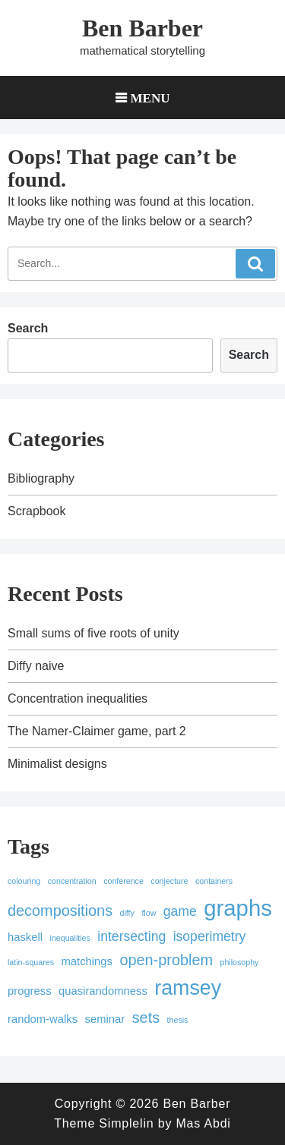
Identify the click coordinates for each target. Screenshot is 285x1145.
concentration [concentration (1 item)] (72, 880)
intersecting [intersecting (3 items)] (131, 936)
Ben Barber (142, 28)
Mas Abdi (203, 1123)
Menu (150, 97)
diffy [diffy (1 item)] (127, 912)
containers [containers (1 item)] (214, 880)
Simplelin (126, 1123)
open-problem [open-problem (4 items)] (166, 960)
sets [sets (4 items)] (146, 1017)
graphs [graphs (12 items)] (238, 907)
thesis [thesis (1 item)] (177, 1019)
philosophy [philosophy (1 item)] (239, 962)
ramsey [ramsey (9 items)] (187, 988)
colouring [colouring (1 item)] (24, 880)
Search (28, 328)
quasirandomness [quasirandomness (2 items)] (103, 991)
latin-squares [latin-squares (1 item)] (31, 962)
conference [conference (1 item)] (123, 880)
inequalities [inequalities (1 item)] (70, 937)
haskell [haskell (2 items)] (25, 937)
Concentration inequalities (77, 698)
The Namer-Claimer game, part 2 (97, 731)
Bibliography (41, 478)
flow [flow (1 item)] (148, 912)
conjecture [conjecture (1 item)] (169, 880)
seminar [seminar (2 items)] (105, 1019)
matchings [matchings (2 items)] (86, 961)
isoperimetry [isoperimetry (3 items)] (209, 936)
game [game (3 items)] (180, 911)
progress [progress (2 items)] (30, 991)
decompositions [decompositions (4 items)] (60, 910)
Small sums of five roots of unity (93, 633)
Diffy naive (36, 665)
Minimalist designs (57, 763)
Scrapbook (37, 511)
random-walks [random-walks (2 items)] (43, 1019)
